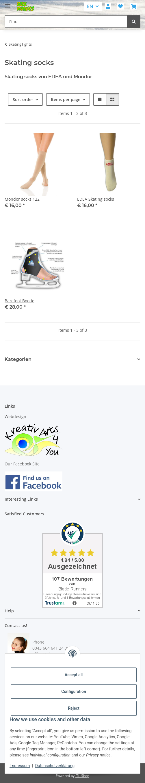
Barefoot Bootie (19, 300)
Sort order (23, 99)
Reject (73, 708)
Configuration (73, 691)
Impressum (20, 765)
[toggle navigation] (7, 3)
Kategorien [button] (18, 359)
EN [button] (90, 6)
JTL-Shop (82, 775)
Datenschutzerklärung (55, 765)
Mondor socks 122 (22, 199)
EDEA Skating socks (95, 199)
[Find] (133, 21)
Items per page (65, 99)
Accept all (74, 674)
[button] (108, 6)
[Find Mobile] (66, 21)
